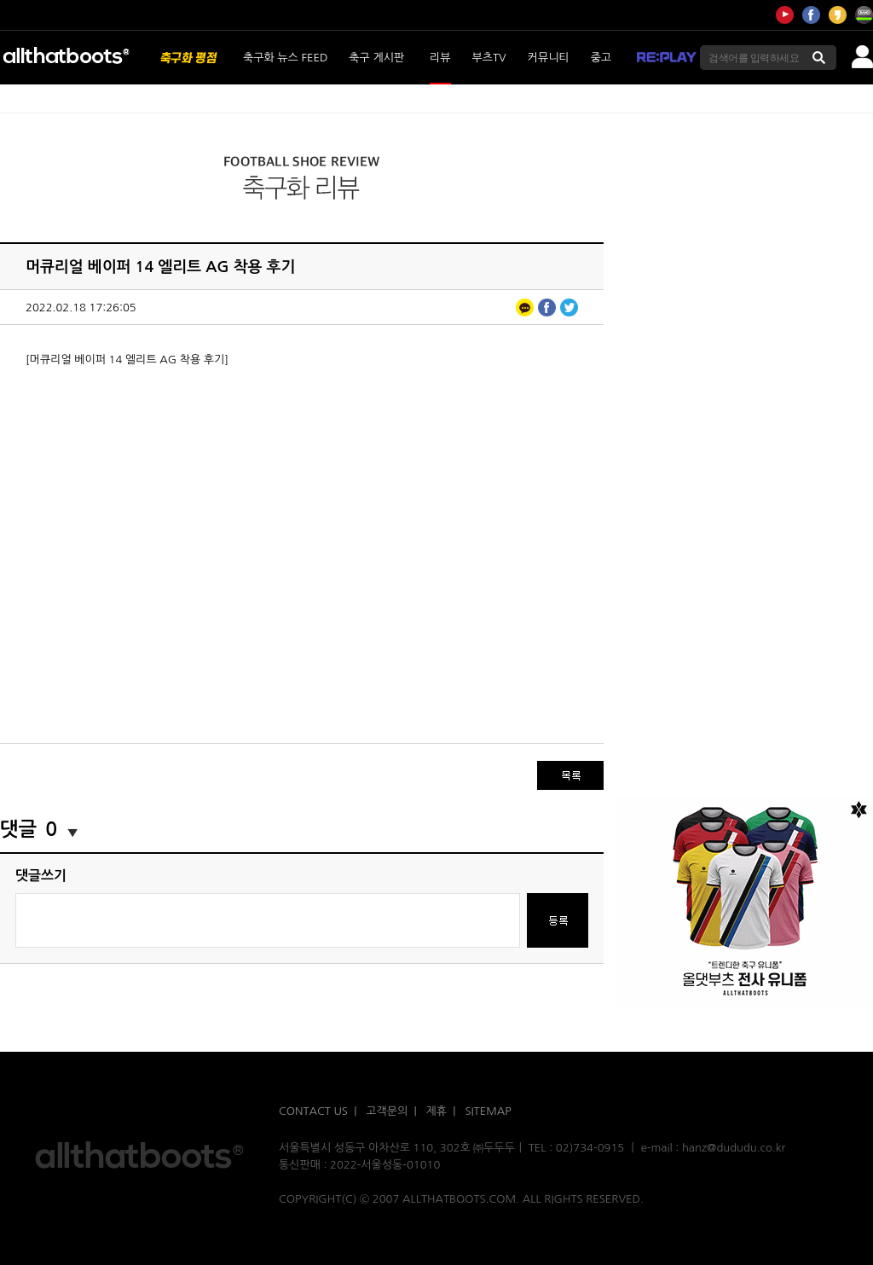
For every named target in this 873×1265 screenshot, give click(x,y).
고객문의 (387, 1111)
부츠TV (489, 57)
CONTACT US (313, 1111)
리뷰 (440, 57)
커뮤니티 (548, 57)
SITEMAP (488, 1111)
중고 (601, 57)
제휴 (436, 1111)
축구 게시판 (376, 57)
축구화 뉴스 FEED (285, 57)
